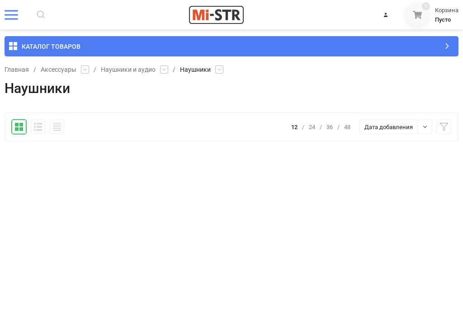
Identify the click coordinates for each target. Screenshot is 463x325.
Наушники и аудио (128, 69)
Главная (17, 69)
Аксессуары (58, 69)
